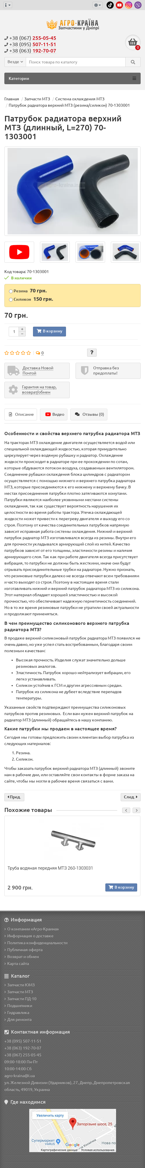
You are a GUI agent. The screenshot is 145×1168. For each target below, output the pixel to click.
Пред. (14, 797)
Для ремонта (18, 1019)
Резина (28, 290)
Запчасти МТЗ (18, 992)
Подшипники (18, 1005)
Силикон (31, 299)
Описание (21, 414)
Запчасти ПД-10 (20, 998)
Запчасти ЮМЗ (19, 985)
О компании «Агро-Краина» (31, 929)
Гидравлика (16, 1012)
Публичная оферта (23, 949)
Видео (54, 414)
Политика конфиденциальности (35, 943)
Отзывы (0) (89, 414)
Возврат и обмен (21, 956)
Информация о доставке (29, 936)
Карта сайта (16, 963)
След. (130, 797)
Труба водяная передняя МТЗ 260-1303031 (50, 868)
